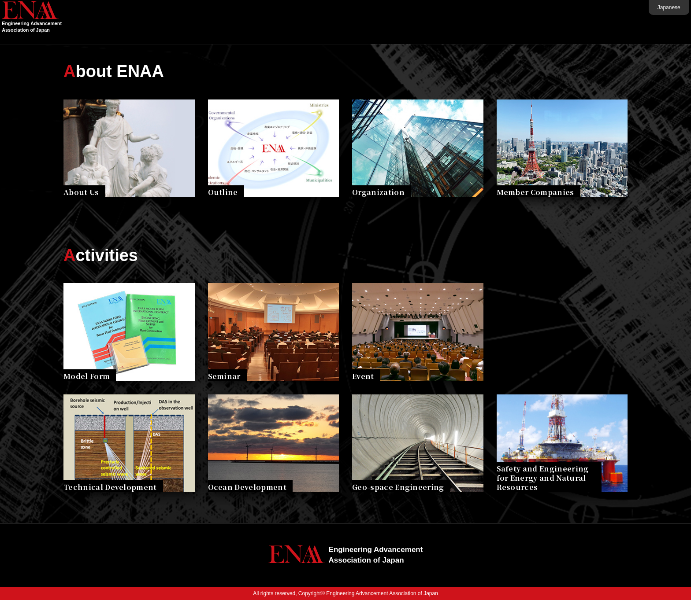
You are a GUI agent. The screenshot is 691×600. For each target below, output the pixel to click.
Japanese (644, 7)
